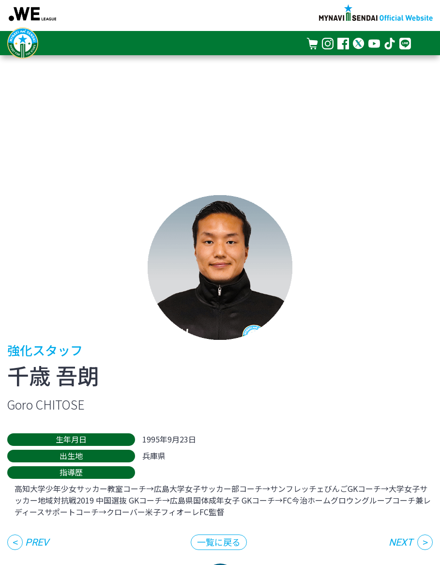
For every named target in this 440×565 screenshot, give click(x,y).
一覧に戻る (219, 541)
